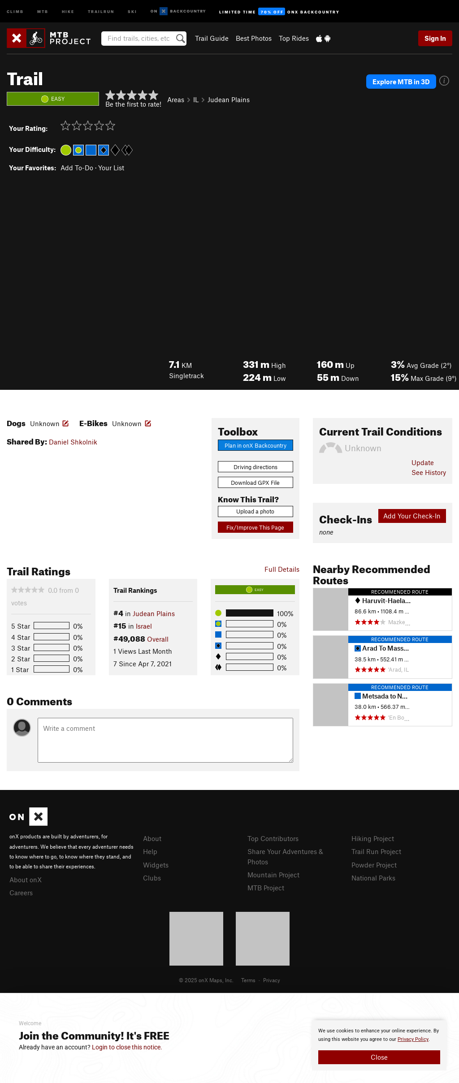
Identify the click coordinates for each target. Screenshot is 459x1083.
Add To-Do (77, 168)
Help (150, 851)
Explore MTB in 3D (401, 82)
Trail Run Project (376, 851)
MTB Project (265, 888)
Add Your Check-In (412, 516)
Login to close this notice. (127, 1047)
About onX (25, 880)
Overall (158, 639)
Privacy (271, 980)
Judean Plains (229, 99)
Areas (175, 99)
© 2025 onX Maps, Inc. (206, 980)
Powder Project (374, 865)
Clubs (152, 878)
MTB (42, 11)
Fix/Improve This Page (255, 527)
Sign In (435, 38)
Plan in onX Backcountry (255, 445)
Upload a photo (255, 511)
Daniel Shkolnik (73, 442)
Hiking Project (372, 838)
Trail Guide (212, 38)
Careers (21, 893)
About (152, 838)
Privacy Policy (413, 1039)
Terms (248, 980)
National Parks (373, 878)
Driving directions (255, 466)
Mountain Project (273, 875)
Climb (15, 11)
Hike (68, 11)
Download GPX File (255, 482)
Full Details (281, 569)
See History (428, 472)
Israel (144, 626)
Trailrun (101, 11)
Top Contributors (273, 838)
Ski (132, 11)
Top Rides (294, 38)
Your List (111, 168)
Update (422, 462)
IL (196, 99)
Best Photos (254, 38)
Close (379, 1057)
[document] (379, 1045)
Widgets (156, 865)
